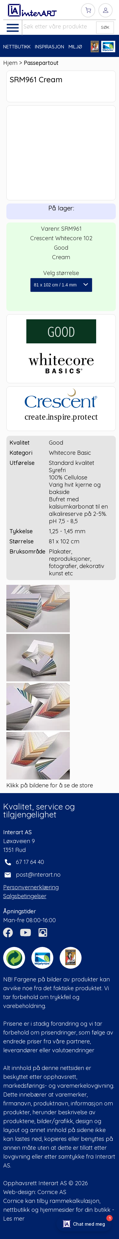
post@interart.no (38, 874)
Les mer (13, 1218)
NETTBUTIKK (16, 47)
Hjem (10, 62)
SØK (105, 27)
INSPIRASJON (49, 47)
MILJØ (75, 47)
